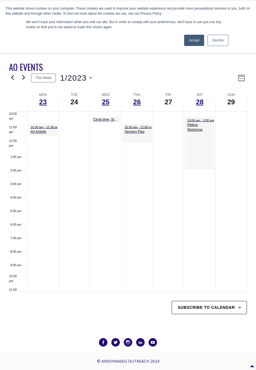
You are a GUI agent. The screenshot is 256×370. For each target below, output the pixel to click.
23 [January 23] (43, 102)
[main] (128, 192)
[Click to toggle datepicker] (76, 78)
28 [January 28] (200, 102)
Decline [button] (218, 40)
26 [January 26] (137, 102)
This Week (43, 78)
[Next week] (23, 77)
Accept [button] (194, 40)
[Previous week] (12, 77)
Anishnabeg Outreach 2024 (130, 361)
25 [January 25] (105, 102)
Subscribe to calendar (206, 307)
